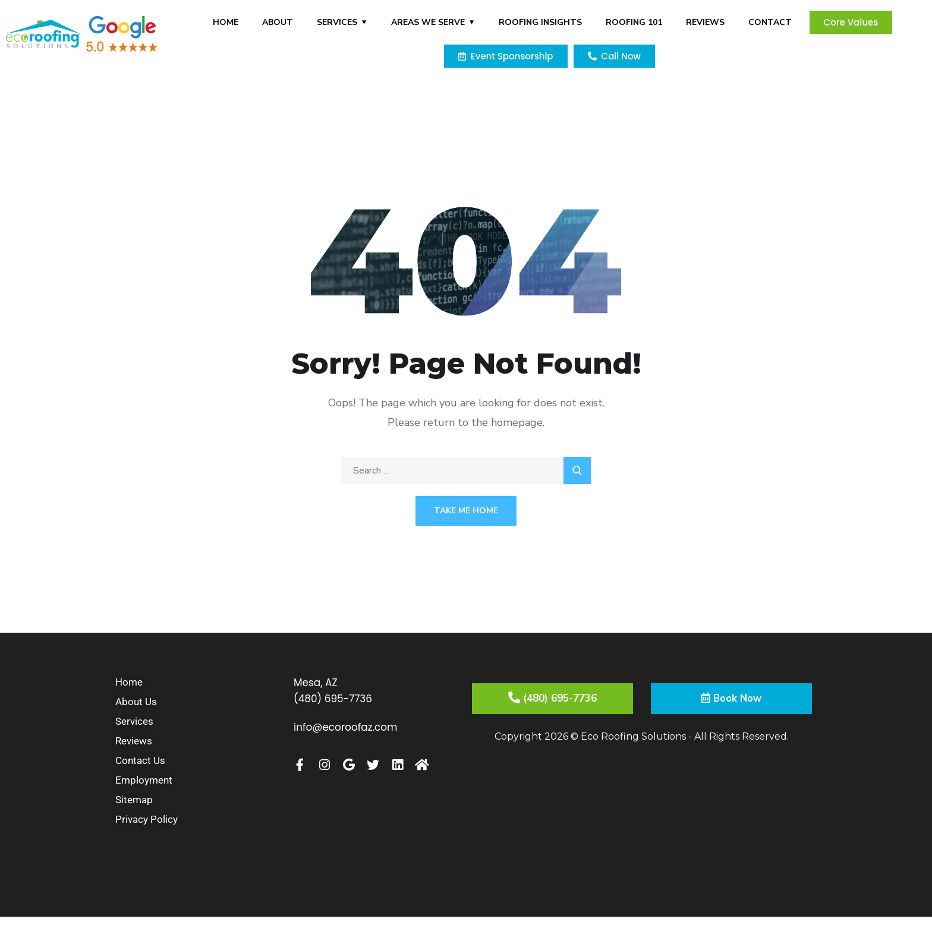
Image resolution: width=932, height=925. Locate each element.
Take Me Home (466, 510)
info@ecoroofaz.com (349, 726)
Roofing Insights (540, 22)
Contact (770, 22)
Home (225, 22)
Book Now (731, 700)
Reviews (705, 22)
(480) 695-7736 (335, 698)
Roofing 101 (634, 22)
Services (337, 22)
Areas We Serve (428, 22)
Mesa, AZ (317, 682)
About (277, 22)
